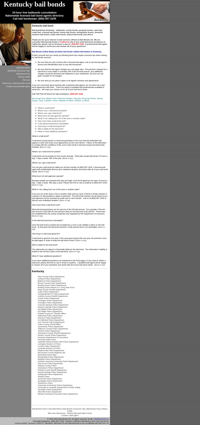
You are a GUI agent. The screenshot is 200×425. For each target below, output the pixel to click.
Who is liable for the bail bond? (51, 129)
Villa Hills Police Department (49, 392)
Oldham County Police (47, 366)
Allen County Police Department (51, 277)
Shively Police (43, 376)
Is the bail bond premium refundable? (53, 124)
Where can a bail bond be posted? (52, 111)
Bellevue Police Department (49, 281)
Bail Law (51, 413)
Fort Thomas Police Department (51, 322)
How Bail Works (55, 409)
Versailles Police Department (50, 389)
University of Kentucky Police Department (55, 385)
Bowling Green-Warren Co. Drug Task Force (56, 287)
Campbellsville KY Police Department (53, 294)
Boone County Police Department (52, 283)
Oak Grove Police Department (50, 363)
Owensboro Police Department (50, 368)
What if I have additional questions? (52, 131)
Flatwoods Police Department (50, 316)
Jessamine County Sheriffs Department (54, 333)
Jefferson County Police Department (53, 329)
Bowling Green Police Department (52, 285)
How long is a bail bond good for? (52, 126)
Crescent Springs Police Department (53, 305)
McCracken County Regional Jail (51, 353)
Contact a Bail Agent (69, 415)
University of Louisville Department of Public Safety (59, 387)
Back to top (45, 147)
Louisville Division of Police (49, 348)
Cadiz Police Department (48, 292)
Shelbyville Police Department (50, 374)
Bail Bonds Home (39, 409)
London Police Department (49, 346)
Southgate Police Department (50, 381)
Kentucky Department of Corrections (53, 337)
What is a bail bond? (46, 108)
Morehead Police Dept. (47, 355)
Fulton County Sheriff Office (49, 324)
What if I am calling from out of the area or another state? (61, 118)
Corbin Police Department (48, 298)
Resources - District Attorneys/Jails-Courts (74, 413)
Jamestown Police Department (50, 326)
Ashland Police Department (49, 279)
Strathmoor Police (45, 383)
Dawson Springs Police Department (52, 307)
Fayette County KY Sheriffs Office (52, 313)
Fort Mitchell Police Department (51, 320)
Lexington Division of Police (49, 344)
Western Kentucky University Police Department (58, 394)
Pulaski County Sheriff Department (52, 370)
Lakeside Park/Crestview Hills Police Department (58, 342)
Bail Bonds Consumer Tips (74, 409)
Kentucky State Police (47, 340)
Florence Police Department (49, 318)
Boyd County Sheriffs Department (52, 290)
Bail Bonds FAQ (93, 409)
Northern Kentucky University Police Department (58, 361)
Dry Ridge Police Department (50, 309)
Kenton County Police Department (52, 335)
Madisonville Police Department (51, 350)
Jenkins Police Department (49, 331)
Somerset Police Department (50, 379)
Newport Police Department (49, 359)
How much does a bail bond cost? (52, 121)
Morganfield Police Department (51, 357)
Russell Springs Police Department (52, 372)
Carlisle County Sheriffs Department (53, 296)
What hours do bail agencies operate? (53, 116)
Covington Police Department (50, 300)
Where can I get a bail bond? (50, 113)
